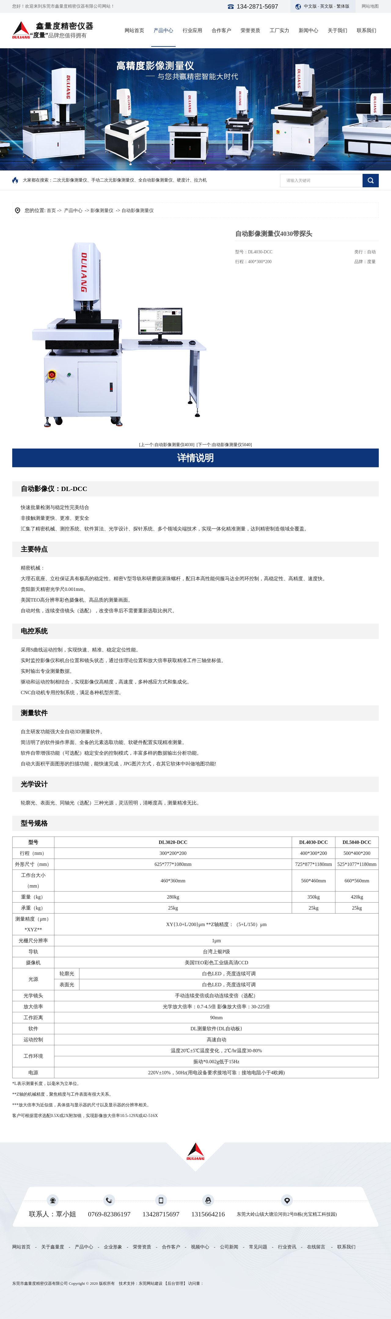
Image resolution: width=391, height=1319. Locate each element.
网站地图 (370, 6)
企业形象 (113, 1246)
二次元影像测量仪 (70, 180)
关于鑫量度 (52, 1246)
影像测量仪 (101, 210)
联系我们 (366, 30)
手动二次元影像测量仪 (112, 180)
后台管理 (175, 1283)
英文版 (326, 6)
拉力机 (200, 180)
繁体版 (343, 6)
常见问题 (258, 1246)
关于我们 (337, 30)
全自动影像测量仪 (155, 180)
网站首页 (134, 30)
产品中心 (163, 30)
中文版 (310, 6)
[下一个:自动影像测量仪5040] (224, 444)
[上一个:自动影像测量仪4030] (166, 444)
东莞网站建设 (151, 1283)
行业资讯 (287, 1246)
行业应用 (192, 30)
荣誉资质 (250, 30)
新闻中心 (308, 30)
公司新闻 (229, 1246)
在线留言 (316, 1246)
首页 (51, 210)
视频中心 (200, 1246)
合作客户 (221, 30)
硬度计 (183, 180)
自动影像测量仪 (138, 210)
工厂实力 (279, 30)
